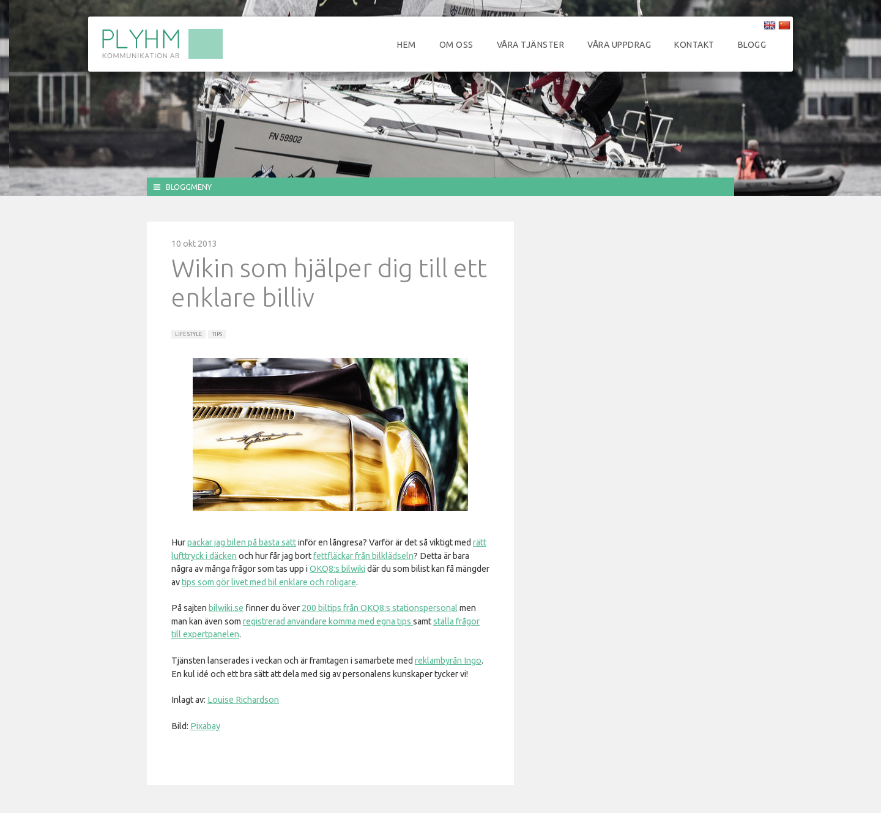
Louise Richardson (243, 700)
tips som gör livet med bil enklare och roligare (269, 582)
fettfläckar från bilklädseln (363, 556)
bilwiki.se (226, 608)
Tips (217, 334)
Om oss (456, 45)
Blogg (752, 45)
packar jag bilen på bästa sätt (241, 542)
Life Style (188, 334)
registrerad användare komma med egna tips (328, 621)
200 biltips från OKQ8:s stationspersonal (380, 608)
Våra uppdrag (619, 45)
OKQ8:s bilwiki (337, 569)
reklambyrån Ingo (448, 660)
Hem (406, 45)
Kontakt (694, 45)
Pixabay (205, 726)
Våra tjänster (531, 45)
